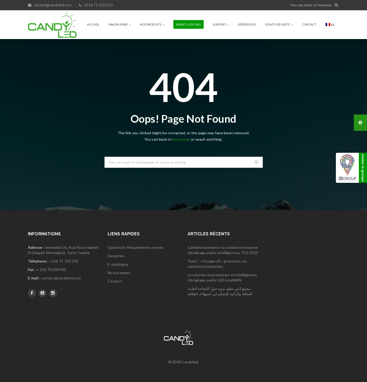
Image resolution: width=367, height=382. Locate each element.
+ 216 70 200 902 (51, 269)
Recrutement (119, 272)
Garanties (116, 256)
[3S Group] (351, 168)
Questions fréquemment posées (136, 247)
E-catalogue (118, 264)
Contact (115, 281)
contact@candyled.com (61, 278)
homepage (181, 139)
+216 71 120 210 (63, 261)
